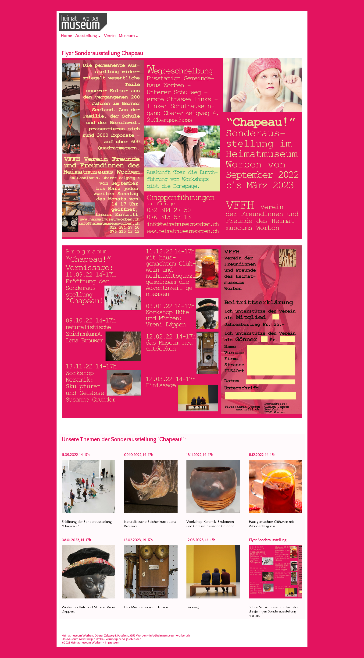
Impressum (112, 642)
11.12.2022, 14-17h (262, 455)
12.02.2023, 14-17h (138, 540)
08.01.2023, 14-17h (76, 540)
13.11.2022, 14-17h (199, 455)
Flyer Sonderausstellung (267, 540)
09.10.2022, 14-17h (138, 455)
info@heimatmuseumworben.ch (169, 635)
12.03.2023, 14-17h (200, 540)
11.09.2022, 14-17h (75, 455)
